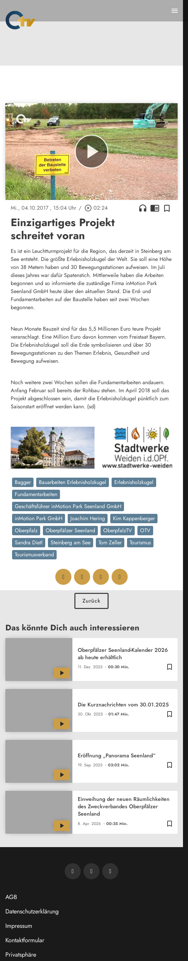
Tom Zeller (110, 542)
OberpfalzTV (117, 530)
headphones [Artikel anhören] (142, 208)
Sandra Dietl (29, 542)
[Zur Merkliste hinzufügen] (167, 208)
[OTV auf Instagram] (110, 871)
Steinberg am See (70, 542)
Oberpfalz (26, 530)
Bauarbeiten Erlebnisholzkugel (72, 482)
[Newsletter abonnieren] (73, 871)
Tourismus (140, 542)
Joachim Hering (87, 518)
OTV (145, 530)
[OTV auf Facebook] (91, 871)
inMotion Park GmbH (38, 518)
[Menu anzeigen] (175, 11)
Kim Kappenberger (134, 518)
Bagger (23, 482)
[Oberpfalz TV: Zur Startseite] (20, 20)
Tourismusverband (34, 554)
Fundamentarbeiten (36, 494)
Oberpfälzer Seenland (70, 530)
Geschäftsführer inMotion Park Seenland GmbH (68, 506)
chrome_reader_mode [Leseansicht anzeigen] (155, 208)
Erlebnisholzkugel (133, 482)
